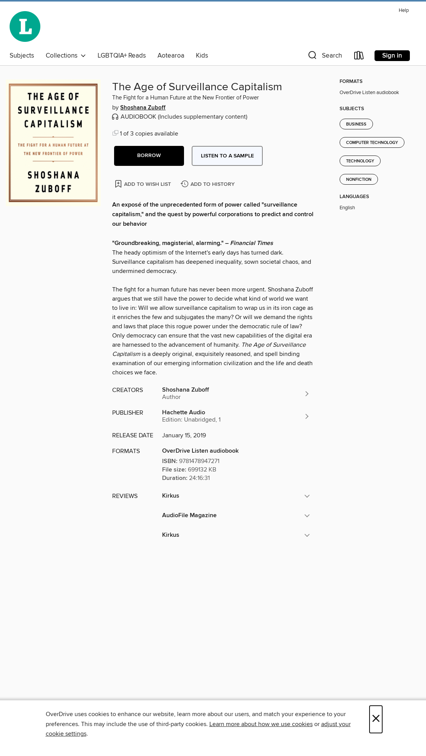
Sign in (392, 55)
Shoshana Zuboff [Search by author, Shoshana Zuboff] (143, 107)
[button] (324, 57)
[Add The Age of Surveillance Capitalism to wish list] (143, 184)
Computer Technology (372, 143)
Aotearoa (170, 55)
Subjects (22, 55)
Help (404, 10)
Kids (202, 55)
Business (356, 124)
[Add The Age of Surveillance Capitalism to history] (209, 184)
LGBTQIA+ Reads (122, 55)
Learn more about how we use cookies (261, 724)
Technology (360, 161)
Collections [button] (66, 55)
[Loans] (359, 57)
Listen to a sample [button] (227, 155)
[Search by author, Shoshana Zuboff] (236, 393)
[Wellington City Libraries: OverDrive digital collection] (25, 26)
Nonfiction (358, 179)
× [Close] (376, 719)
